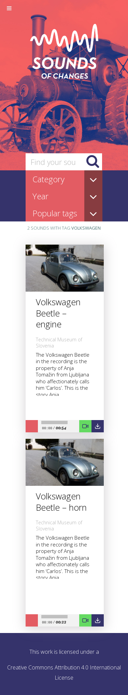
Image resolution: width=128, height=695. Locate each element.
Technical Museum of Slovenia (59, 342)
